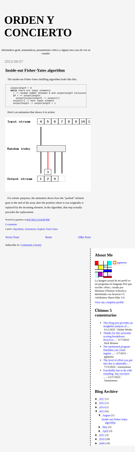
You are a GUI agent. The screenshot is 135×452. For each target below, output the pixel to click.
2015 (102, 405)
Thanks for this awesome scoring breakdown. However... (117, 339)
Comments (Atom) (31, 247)
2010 (102, 442)
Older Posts (84, 240)
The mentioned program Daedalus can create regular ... (116, 353)
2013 (102, 414)
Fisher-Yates (52, 232)
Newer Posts (12, 240)
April (105, 433)
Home (48, 240)
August (106, 418)
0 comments (11, 227)
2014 (102, 410)
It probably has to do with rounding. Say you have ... (117, 377)
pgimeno (122, 265)
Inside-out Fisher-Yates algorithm (35, 70)
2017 (102, 401)
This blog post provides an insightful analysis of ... (118, 327)
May (105, 429)
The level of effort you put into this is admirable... (117, 364)
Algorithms (18, 232)
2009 (102, 446)
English (41, 232)
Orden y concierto (38, 26)
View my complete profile (109, 305)
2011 (102, 437)
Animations (30, 232)
